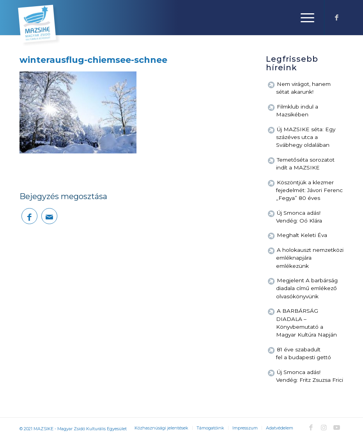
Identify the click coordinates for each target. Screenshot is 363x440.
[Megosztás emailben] (49, 216)
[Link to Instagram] (323, 427)
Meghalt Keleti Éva (302, 235)
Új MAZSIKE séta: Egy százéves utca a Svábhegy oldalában (305, 137)
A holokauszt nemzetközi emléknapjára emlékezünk (310, 258)
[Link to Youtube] (336, 427)
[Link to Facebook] (336, 17)
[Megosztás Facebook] (29, 216)
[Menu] (303, 17)
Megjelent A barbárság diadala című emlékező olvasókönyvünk (307, 288)
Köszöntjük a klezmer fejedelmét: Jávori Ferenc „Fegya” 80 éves (309, 190)
